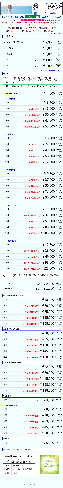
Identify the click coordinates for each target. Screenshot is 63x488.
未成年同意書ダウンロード (10, 449)
